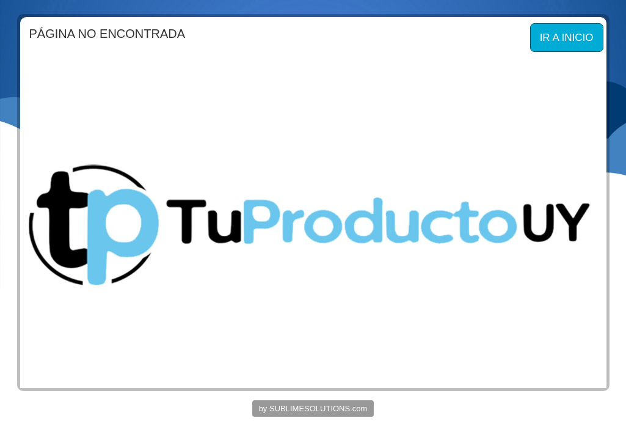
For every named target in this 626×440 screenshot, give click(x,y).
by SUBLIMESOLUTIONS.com (313, 408)
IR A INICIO (567, 37)
